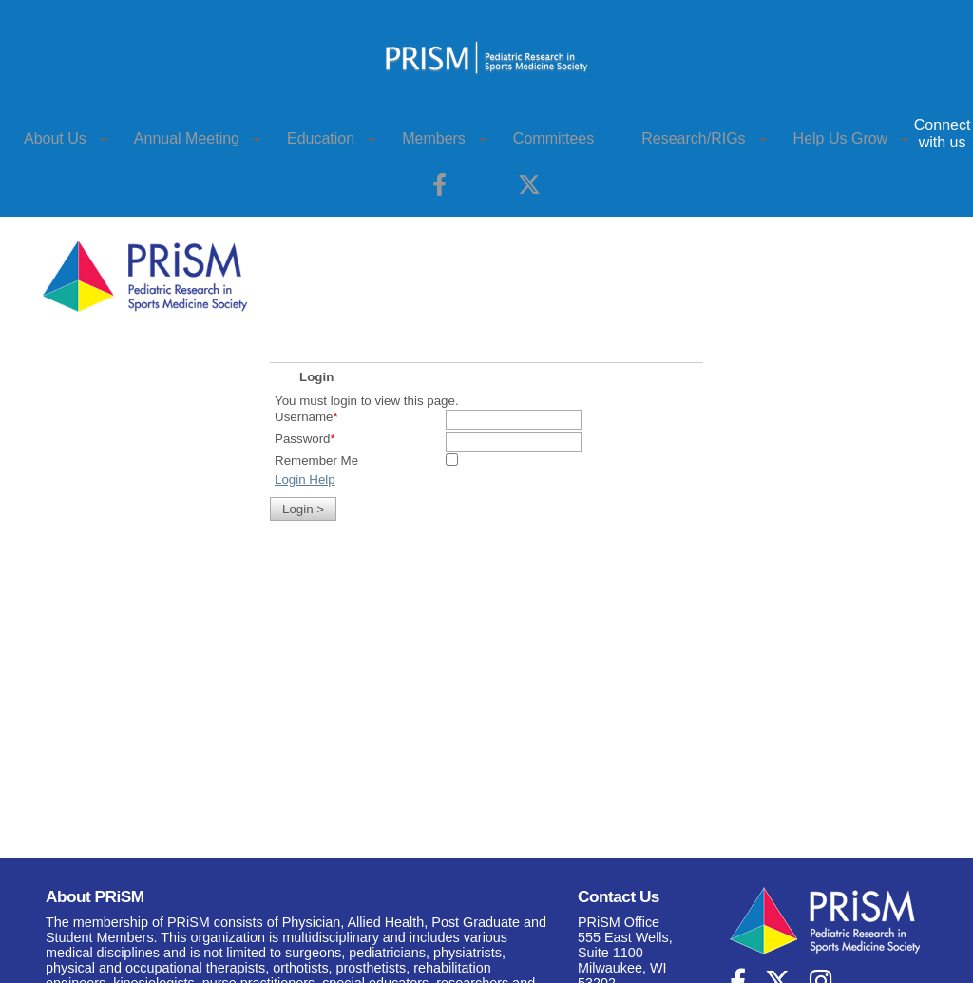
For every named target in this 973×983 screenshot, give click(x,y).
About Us (55, 138)
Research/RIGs (693, 138)
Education (320, 138)
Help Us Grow (840, 138)
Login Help (305, 479)
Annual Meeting (186, 138)
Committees (553, 138)
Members (434, 138)
